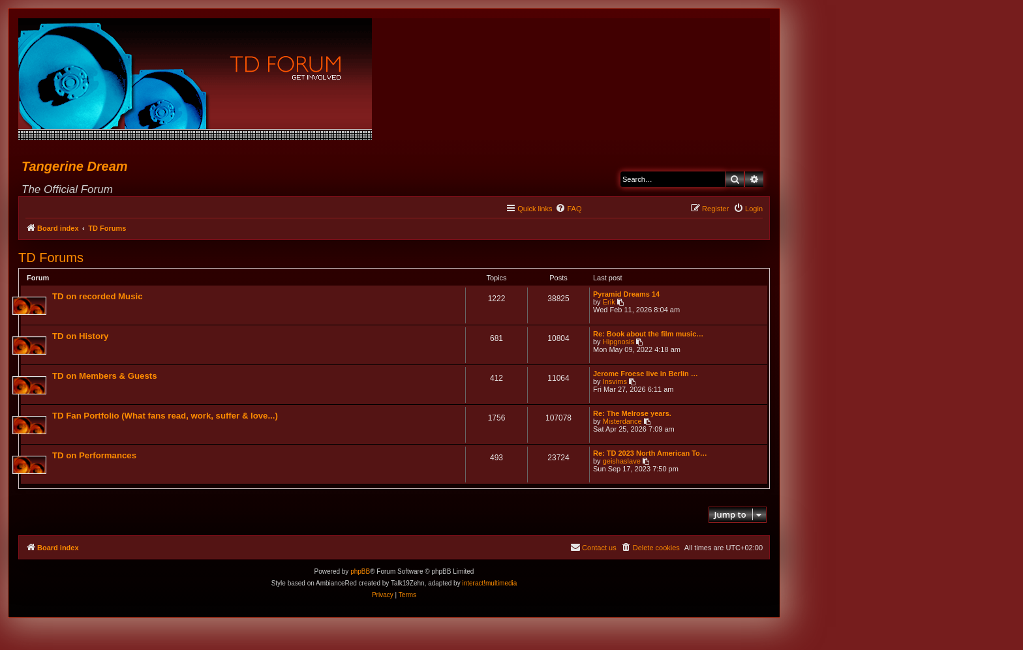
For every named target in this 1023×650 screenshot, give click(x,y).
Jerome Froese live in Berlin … (645, 373)
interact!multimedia (489, 583)
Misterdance (622, 421)
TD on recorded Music (97, 296)
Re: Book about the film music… (648, 334)
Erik (609, 302)
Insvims (615, 381)
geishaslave (622, 461)
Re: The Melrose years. (632, 413)
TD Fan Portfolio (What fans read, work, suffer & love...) (165, 416)
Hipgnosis (618, 342)
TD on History (80, 336)
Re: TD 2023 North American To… (650, 453)
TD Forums (51, 257)
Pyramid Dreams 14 (626, 294)
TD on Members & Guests (104, 376)
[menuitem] (568, 208)
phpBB (360, 571)
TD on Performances (94, 455)
